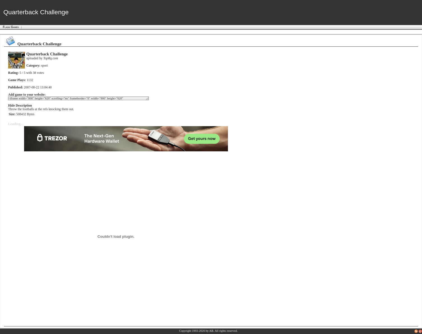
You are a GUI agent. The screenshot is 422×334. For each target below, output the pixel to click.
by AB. (210, 330)
